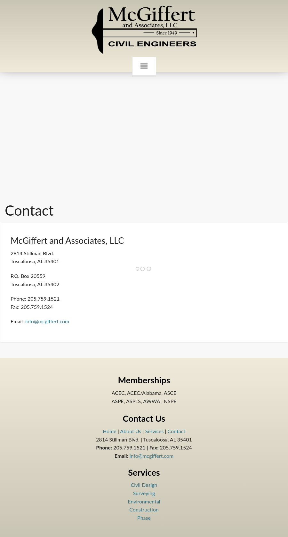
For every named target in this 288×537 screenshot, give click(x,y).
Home (109, 431)
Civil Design (144, 485)
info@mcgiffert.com (47, 321)
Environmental (144, 501)
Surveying (144, 493)
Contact (176, 431)
